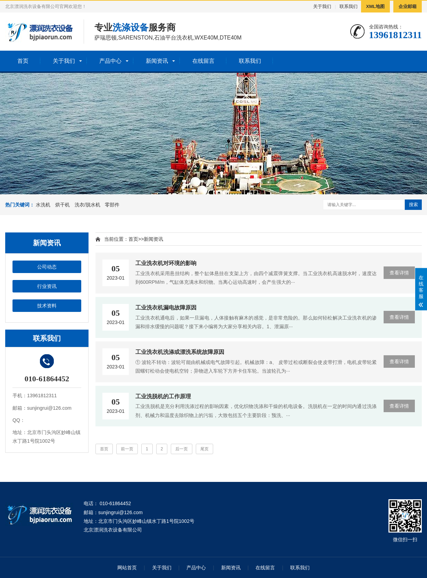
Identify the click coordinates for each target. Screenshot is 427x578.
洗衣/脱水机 (87, 204)
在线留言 (203, 61)
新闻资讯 (157, 61)
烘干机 (62, 204)
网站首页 (127, 567)
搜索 (413, 204)
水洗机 (43, 204)
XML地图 (375, 6)
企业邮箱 (408, 6)
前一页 (127, 449)
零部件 (112, 204)
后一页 (181, 449)
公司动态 (47, 267)
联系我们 (349, 6)
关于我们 (322, 6)
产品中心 (110, 61)
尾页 (204, 449)
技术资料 (47, 305)
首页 (22, 61)
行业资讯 (47, 286)
